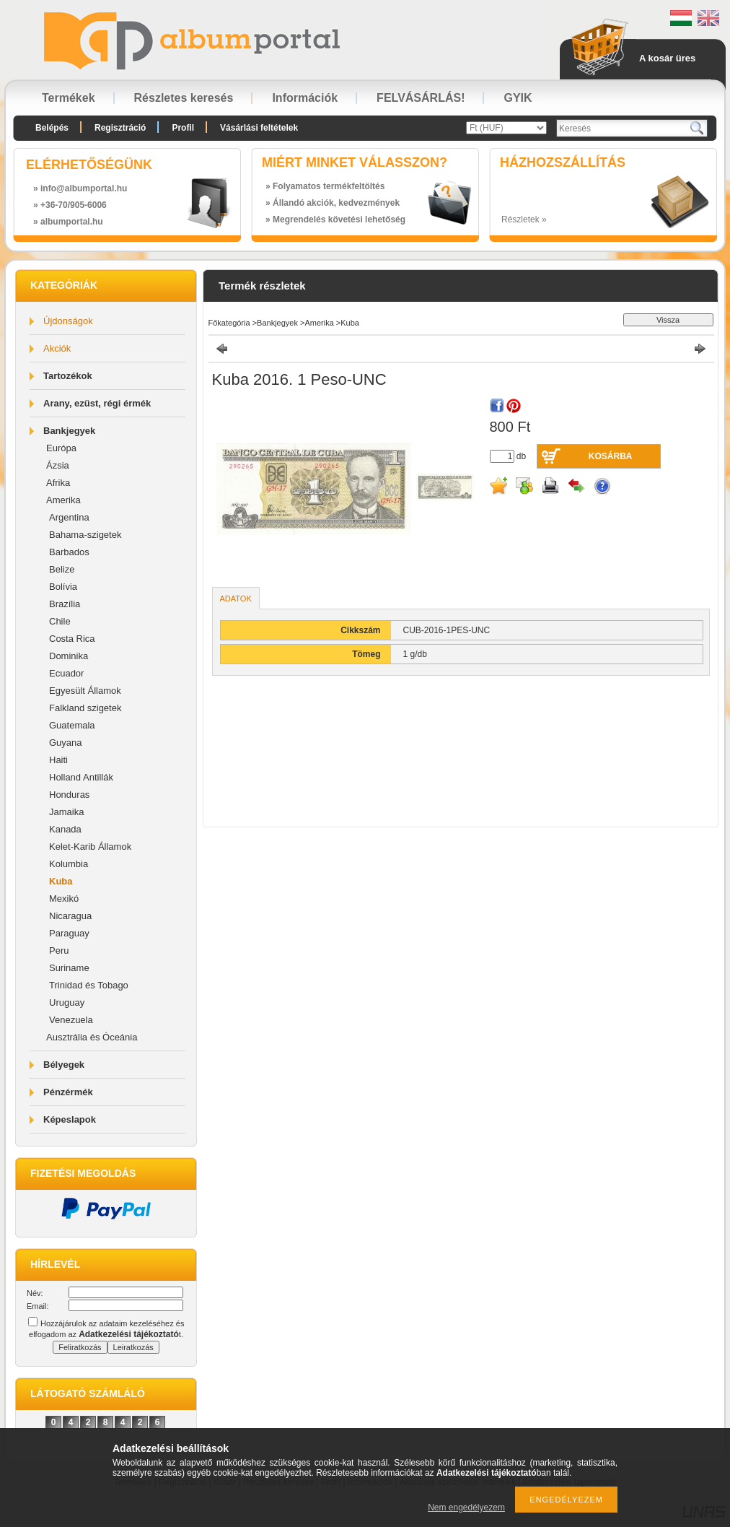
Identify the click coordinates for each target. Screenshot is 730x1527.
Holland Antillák (81, 777)
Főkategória (229, 322)
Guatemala (72, 725)
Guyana (65, 742)
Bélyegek (63, 1064)
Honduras (69, 794)
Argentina (69, 517)
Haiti (58, 759)
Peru (59, 950)
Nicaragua (70, 915)
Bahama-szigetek (85, 534)
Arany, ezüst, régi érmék (97, 403)
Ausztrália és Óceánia (91, 1037)
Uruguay (66, 1002)
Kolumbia (68, 863)
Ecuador (66, 673)
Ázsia (57, 465)
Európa (61, 448)
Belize (61, 569)
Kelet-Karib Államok (90, 846)
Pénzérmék (68, 1092)
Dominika (68, 656)
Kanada (65, 829)
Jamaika (66, 811)
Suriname (69, 967)
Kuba (61, 881)
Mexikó (64, 898)
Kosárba (611, 456)
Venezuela (71, 1019)
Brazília (64, 604)
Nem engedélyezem (466, 1507)
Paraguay (69, 933)
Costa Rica (72, 638)
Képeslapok (69, 1119)
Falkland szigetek (85, 707)
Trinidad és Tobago (88, 985)
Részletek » (524, 219)
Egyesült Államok (85, 690)
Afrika (58, 482)
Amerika (63, 500)
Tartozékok (67, 375)
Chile (60, 621)
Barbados (69, 552)
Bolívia (63, 586)
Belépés (52, 128)
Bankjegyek (69, 430)
